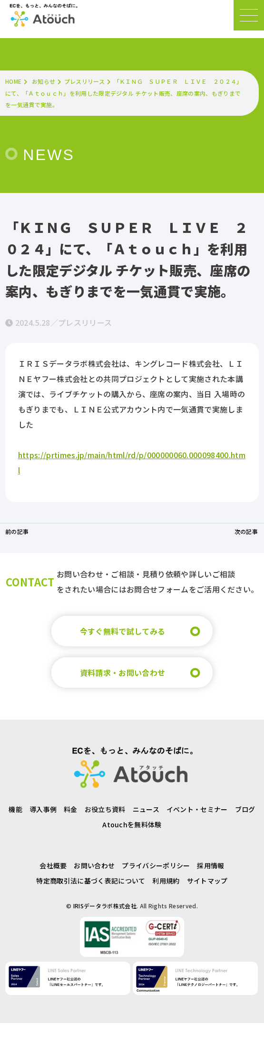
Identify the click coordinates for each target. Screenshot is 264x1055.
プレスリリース (84, 81)
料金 (71, 809)
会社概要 (53, 865)
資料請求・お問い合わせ (123, 672)
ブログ (245, 809)
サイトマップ (207, 880)
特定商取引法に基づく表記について (90, 880)
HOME (13, 81)
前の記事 (17, 531)
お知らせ (43, 81)
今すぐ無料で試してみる (123, 631)
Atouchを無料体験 (132, 824)
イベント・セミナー (197, 809)
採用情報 (210, 865)
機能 (15, 809)
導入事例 (43, 809)
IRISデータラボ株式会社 (105, 906)
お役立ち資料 (105, 809)
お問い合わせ (94, 865)
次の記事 (246, 531)
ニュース (146, 809)
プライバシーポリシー (156, 865)
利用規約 (165, 880)
